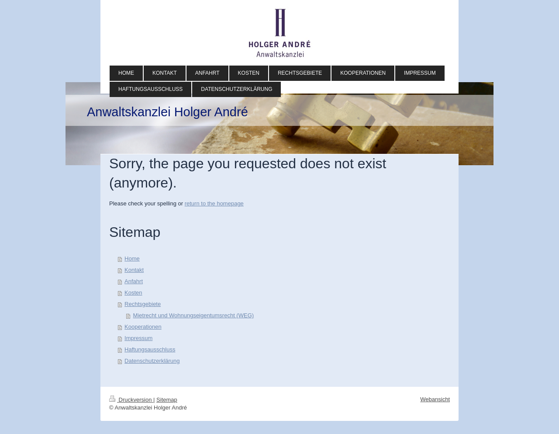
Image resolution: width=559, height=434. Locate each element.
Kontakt (134, 270)
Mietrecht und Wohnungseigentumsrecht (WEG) (193, 315)
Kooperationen (143, 326)
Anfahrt (133, 281)
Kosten (133, 292)
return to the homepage (214, 203)
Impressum (138, 338)
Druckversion (131, 399)
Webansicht (435, 399)
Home (132, 258)
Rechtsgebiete (142, 304)
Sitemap (166, 399)
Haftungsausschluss (149, 349)
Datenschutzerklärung (151, 361)
